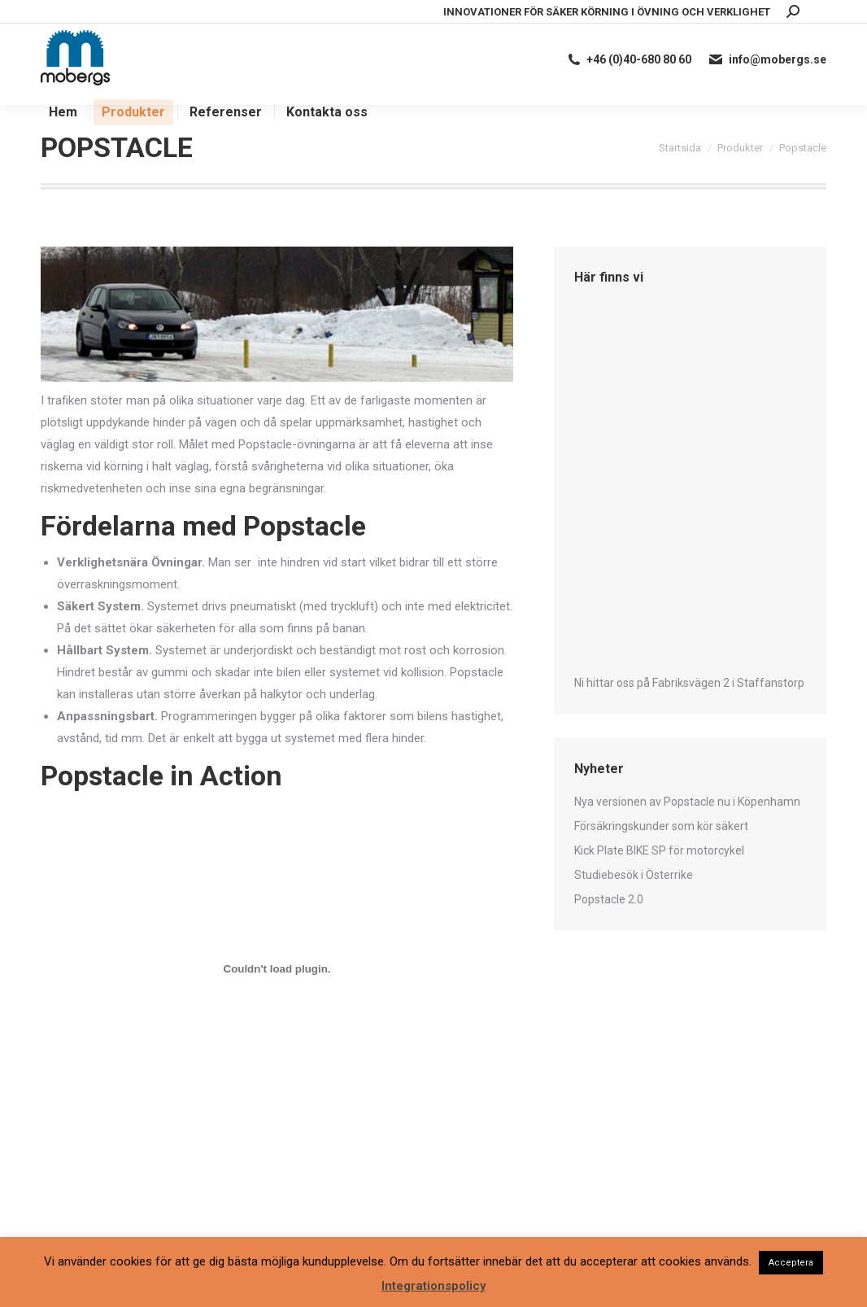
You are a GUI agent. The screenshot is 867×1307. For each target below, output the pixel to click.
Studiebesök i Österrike (633, 874)
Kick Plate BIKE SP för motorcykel (659, 850)
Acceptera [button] (791, 1262)
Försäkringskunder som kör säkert (661, 826)
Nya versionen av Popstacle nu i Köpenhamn (687, 801)
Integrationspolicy (433, 1286)
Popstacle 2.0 (608, 899)
